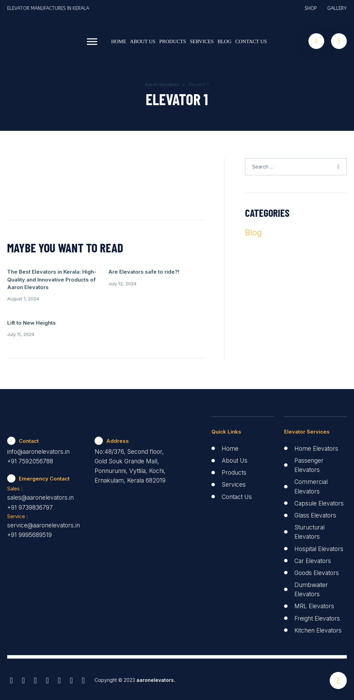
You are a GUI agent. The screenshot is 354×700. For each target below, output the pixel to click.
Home (118, 41)
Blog (225, 41)
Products (172, 41)
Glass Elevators (317, 504)
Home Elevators (317, 428)
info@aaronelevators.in (40, 431)
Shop (311, 8)
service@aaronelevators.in (45, 506)
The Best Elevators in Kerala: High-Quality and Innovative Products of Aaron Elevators (34, 286)
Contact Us (251, 41)
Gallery (337, 8)
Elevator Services (307, 411)
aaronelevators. (155, 678)
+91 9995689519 (29, 516)
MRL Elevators (315, 604)
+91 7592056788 (30, 441)
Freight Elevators (318, 616)
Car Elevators (313, 558)
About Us (142, 41)
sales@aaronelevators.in (42, 478)
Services (202, 41)
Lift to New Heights (169, 271)
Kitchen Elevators (319, 628)
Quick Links (226, 411)
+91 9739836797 (30, 488)
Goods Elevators (318, 570)
